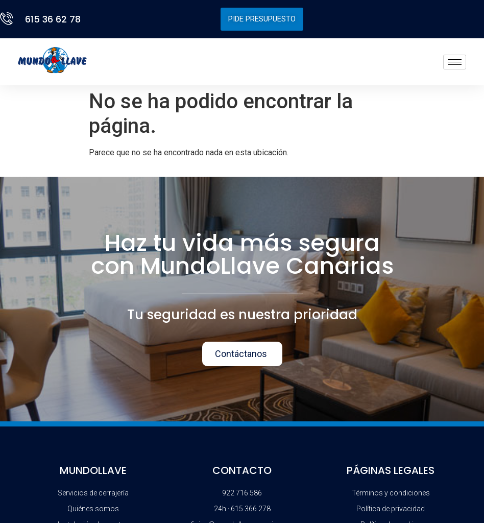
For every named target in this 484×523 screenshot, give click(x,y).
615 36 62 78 (53, 19)
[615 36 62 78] (8, 18)
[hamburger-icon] (454, 62)
